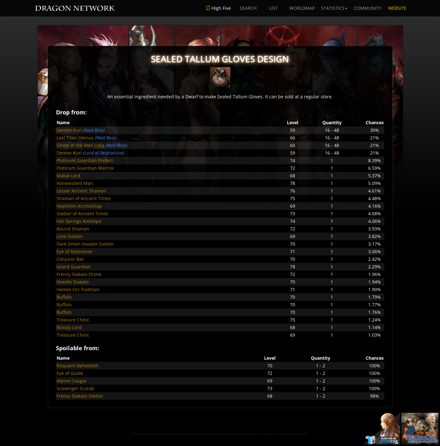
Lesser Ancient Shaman (81, 191)
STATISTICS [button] (334, 8)
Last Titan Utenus (75, 138)
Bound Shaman (73, 229)
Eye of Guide (70, 373)
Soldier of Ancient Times (82, 214)
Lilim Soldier (70, 236)
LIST (273, 8)
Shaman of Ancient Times (84, 198)
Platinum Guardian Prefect (85, 160)
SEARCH (248, 8)
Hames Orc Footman (78, 289)
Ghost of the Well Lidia (80, 145)
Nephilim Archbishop (79, 206)
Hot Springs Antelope (79, 221)
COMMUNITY (367, 8)
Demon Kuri (69, 130)
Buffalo (64, 297)
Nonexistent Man (75, 183)
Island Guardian (74, 267)
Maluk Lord (68, 176)
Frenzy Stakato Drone (79, 274)
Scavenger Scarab (75, 388)
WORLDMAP (302, 8)
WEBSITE (397, 8)
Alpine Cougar (72, 381)
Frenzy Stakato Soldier (80, 396)
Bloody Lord (69, 327)
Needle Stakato (73, 282)
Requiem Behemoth (78, 366)
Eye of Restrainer (75, 251)
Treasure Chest (73, 320)
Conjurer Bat (70, 259)
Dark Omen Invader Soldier (85, 244)
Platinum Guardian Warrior (85, 168)
